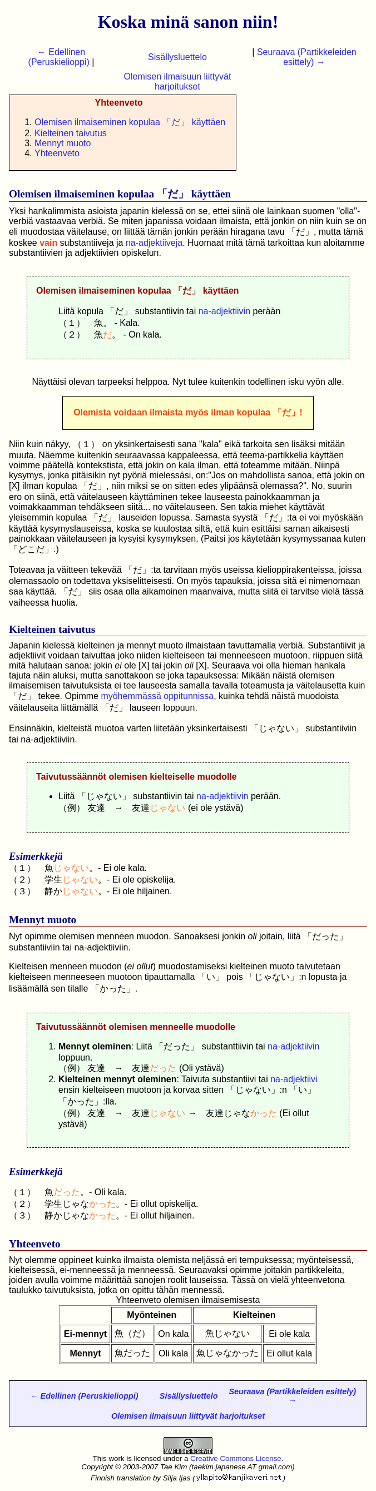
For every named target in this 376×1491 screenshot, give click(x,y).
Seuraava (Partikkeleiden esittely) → (307, 57)
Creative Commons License (235, 1458)
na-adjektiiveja (154, 242)
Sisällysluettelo (177, 57)
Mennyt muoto (62, 143)
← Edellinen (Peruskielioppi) (59, 57)
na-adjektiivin (224, 311)
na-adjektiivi (293, 1079)
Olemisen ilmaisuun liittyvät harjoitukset (177, 81)
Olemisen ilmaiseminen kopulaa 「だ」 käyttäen (129, 122)
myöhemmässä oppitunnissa (157, 696)
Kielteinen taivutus (70, 133)
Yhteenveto (57, 153)
